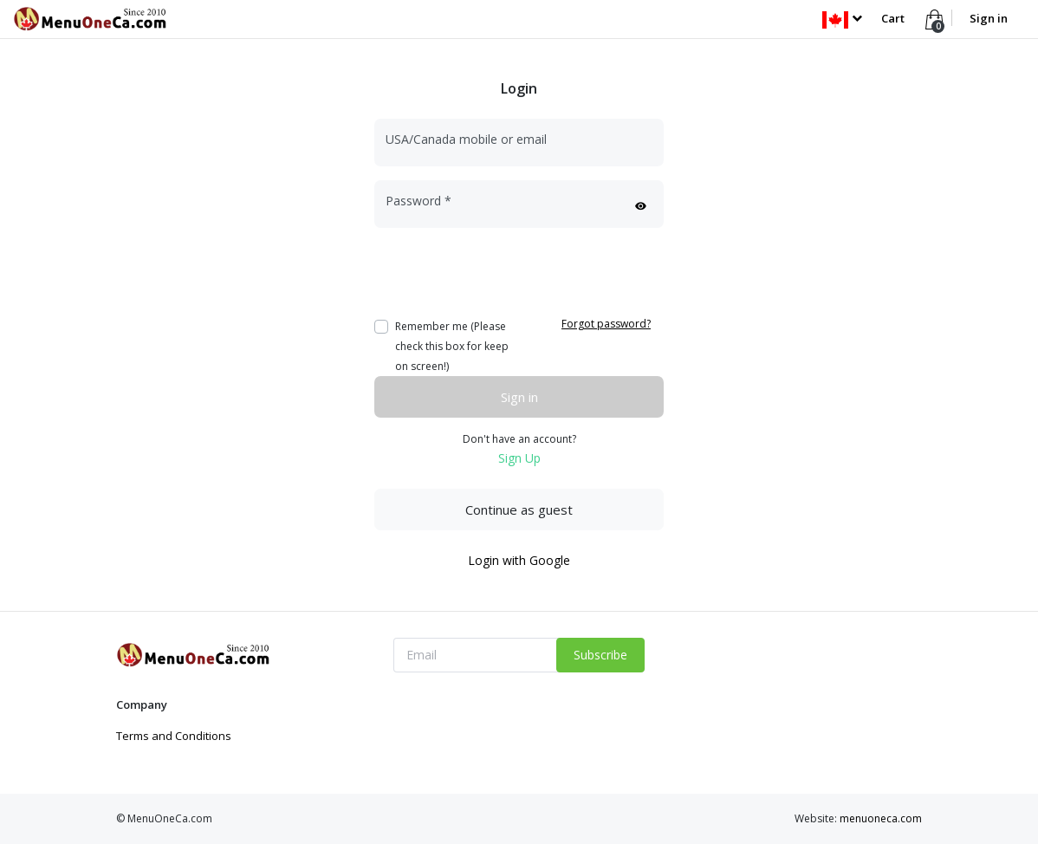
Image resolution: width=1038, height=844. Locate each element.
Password (418, 200)
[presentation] (506, 275)
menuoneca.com (881, 818)
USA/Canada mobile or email (466, 139)
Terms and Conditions (173, 735)
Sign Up (519, 458)
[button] (841, 18)
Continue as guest (519, 509)
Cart (893, 18)
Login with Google (519, 560)
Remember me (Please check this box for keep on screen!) (452, 346)
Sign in (989, 18)
